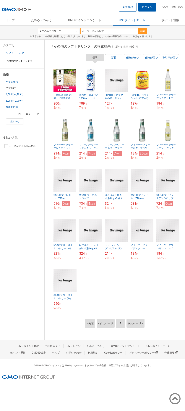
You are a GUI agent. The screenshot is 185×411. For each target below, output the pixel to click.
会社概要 (171, 352)
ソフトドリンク (15, 52)
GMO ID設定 (177, 7)
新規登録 (128, 7)
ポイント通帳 (170, 20)
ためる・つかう (41, 20)
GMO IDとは (73, 346)
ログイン (147, 7)
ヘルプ (165, 7)
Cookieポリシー (113, 352)
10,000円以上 (13, 107)
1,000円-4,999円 (14, 94)
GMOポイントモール (131, 20)
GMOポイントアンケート (84, 20)
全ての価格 (12, 81)
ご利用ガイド (52, 346)
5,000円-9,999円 (14, 100)
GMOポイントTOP (28, 346)
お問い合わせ (74, 352)
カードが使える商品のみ (19, 146)
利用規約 (93, 352)
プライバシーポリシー (143, 352)
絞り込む (14, 121)
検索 (142, 31)
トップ (10, 20)
